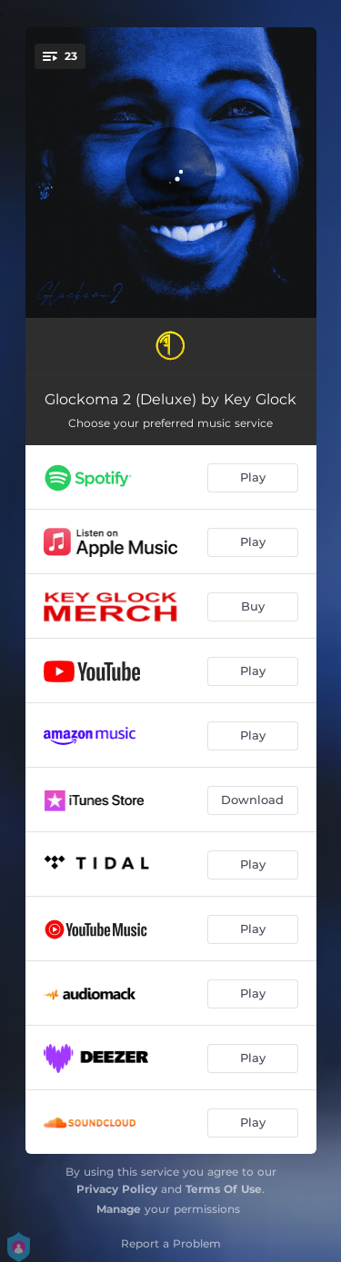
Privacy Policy (116, 1189)
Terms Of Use (224, 1189)
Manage (118, 1209)
